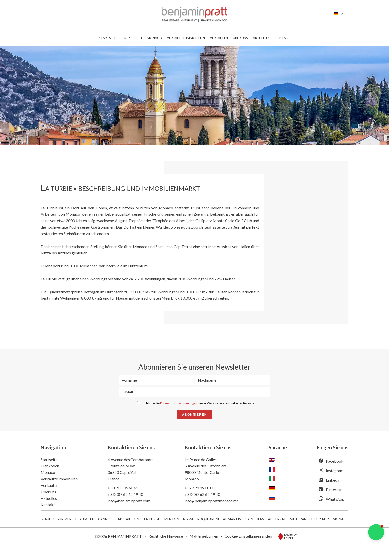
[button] (376, 532)
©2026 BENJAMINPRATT (118, 536)
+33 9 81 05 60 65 (123, 487)
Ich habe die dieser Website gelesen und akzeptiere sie (199, 403)
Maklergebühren (203, 536)
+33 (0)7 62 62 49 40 (125, 494)
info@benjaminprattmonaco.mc (212, 500)
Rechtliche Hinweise (165, 536)
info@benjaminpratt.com (129, 500)
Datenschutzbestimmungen (178, 403)
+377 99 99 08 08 (200, 487)
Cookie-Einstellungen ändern (249, 536)
